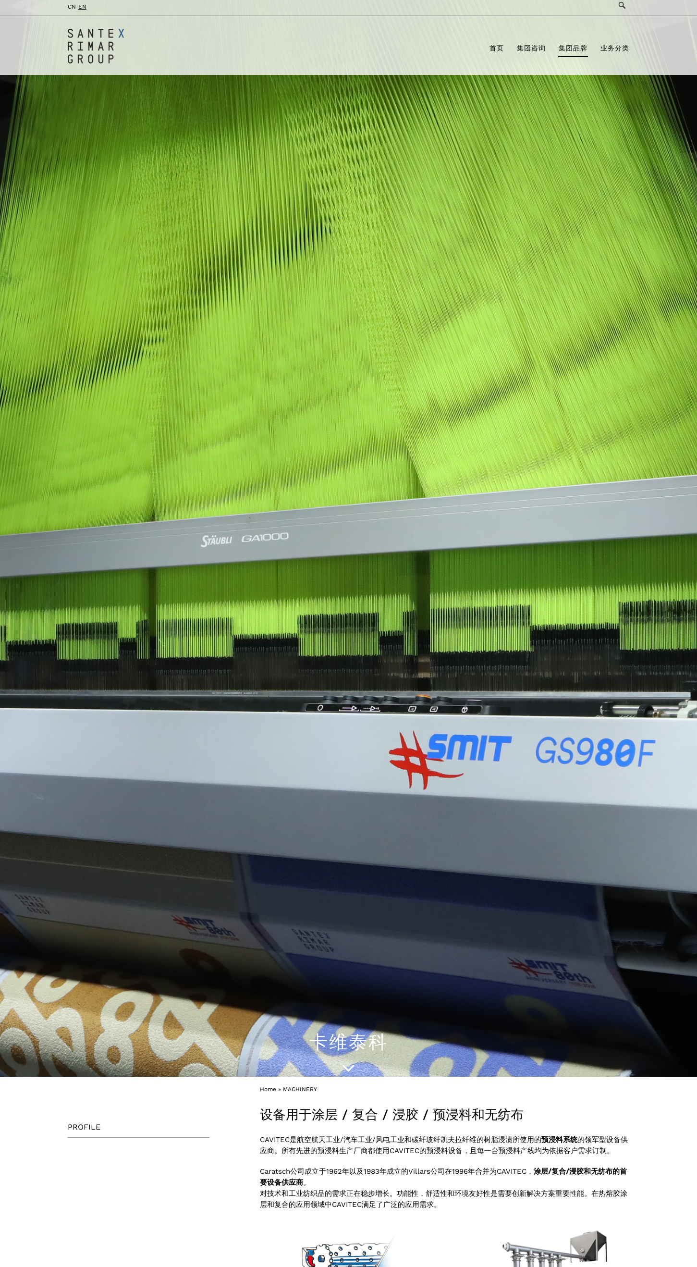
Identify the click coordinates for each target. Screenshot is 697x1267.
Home (268, 1089)
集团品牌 (573, 49)
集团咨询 (531, 49)
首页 (496, 49)
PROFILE (84, 1127)
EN (82, 6)
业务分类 (614, 49)
